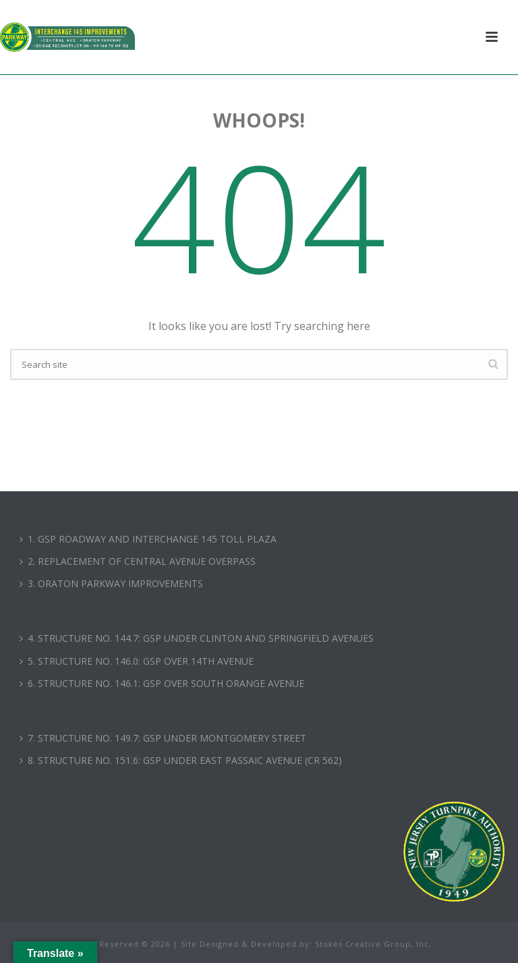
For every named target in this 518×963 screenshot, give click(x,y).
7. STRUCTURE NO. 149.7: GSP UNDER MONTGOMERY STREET (163, 738)
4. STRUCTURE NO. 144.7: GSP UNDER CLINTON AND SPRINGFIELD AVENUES (197, 638)
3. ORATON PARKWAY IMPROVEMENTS (111, 583)
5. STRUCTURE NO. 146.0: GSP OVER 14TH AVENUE (137, 661)
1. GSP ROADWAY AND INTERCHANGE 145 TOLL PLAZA (148, 538)
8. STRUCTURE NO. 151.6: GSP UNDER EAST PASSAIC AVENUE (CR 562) (181, 760)
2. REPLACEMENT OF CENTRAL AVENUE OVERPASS (138, 561)
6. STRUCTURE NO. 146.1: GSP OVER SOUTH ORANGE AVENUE (162, 683)
